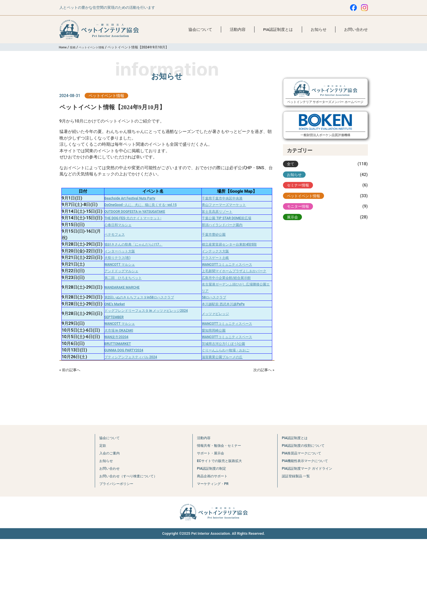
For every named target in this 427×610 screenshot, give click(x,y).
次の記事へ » (262, 440)
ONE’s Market (110, 357)
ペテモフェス (110, 253)
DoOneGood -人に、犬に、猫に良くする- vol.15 (143, 207)
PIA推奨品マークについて (303, 524)
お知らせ (319, 29)
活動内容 (238, 29)
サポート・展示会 (209, 524)
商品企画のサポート (211, 546)
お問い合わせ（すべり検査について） (126, 546)
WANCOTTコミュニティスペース (231, 302)
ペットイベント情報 (96, 47)
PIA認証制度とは (278, 29)
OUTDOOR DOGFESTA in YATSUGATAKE (136, 220)
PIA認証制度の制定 (210, 539)
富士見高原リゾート (219, 220)
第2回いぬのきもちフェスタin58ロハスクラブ (141, 344)
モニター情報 (299, 212)
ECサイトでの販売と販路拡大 (220, 531)
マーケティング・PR (212, 554)
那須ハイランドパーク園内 (225, 243)
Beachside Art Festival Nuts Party (130, 198)
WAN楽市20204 (113, 403)
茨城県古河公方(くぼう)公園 (227, 413)
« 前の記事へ (71, 440)
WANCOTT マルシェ (117, 302)
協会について (200, 29)
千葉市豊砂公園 (214, 253)
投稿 (74, 47)
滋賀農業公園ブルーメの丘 (225, 426)
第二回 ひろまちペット (121, 322)
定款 (94, 516)
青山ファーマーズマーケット (227, 207)
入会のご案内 (102, 524)
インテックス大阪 (217, 279)
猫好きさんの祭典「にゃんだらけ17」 (134, 266)
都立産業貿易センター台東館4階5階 (234, 266)
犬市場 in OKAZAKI (116, 390)
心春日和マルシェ (115, 243)
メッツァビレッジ (217, 370)
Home (63, 47)
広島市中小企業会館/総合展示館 (230, 322)
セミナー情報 (299, 189)
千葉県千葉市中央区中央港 (225, 198)
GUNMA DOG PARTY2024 (122, 420)
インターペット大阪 (117, 279)
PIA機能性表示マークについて (307, 531)
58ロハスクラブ (215, 344)
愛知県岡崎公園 (214, 390)
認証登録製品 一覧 (296, 546)
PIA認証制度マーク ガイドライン (310, 539)
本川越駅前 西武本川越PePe (226, 357)
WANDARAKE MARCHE (120, 331)
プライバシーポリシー (111, 554)
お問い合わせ (356, 29)
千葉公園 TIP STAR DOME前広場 (230, 233)
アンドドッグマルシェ (119, 312)
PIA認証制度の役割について (305, 516)
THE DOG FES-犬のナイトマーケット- (133, 233)
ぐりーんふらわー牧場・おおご (229, 420)
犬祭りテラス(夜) (114, 292)
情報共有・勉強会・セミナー (220, 516)
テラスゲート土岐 (217, 292)
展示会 (293, 223)
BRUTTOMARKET (114, 413)
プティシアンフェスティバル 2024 (131, 426)
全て (291, 166)
